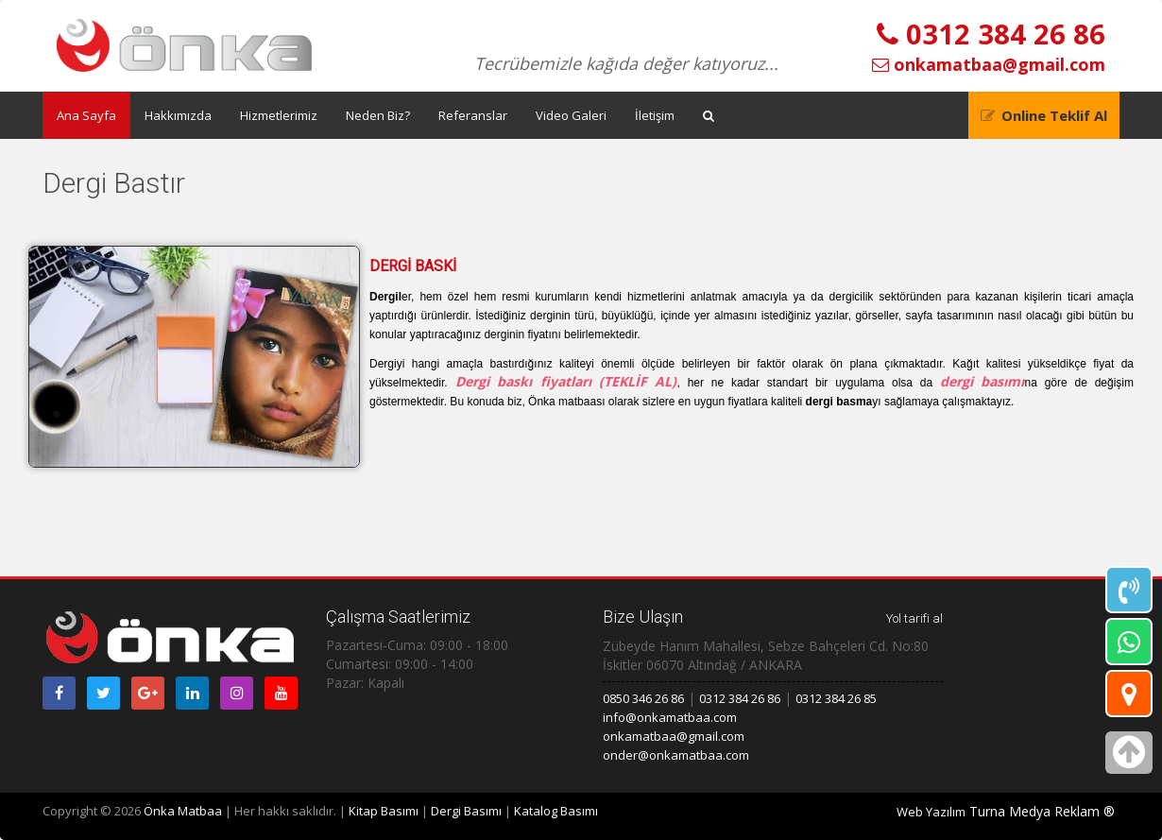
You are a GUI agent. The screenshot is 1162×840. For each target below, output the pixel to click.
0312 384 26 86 (991, 33)
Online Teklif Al (1054, 115)
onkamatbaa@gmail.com (988, 64)
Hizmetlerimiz (278, 115)
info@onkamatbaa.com (670, 717)
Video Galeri (571, 115)
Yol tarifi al (914, 618)
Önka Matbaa (183, 810)
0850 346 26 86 (643, 698)
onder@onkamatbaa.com (676, 754)
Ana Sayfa (86, 115)
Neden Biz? (378, 115)
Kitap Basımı (384, 810)
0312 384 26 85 (836, 698)
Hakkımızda (178, 115)
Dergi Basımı (466, 810)
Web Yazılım (931, 811)
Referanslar (472, 115)
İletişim (655, 115)
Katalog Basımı (556, 810)
